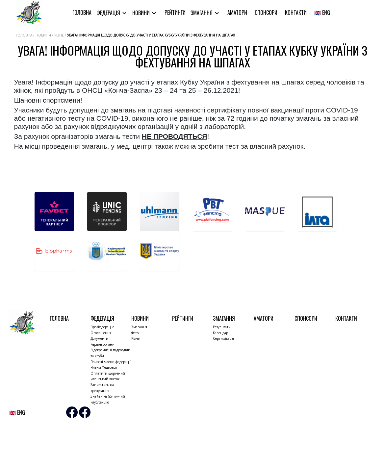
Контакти (296, 12)
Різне (135, 338)
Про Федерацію (102, 327)
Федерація (108, 13)
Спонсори (266, 12)
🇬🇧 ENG (322, 12)
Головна (81, 12)
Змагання (202, 13)
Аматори (237, 12)
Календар (220, 333)
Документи (99, 338)
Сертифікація (223, 338)
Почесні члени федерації (110, 361)
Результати (222, 327)
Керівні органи (102, 344)
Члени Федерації (103, 367)
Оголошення (100, 333)
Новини (141, 13)
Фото (135, 333)
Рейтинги (175, 12)
